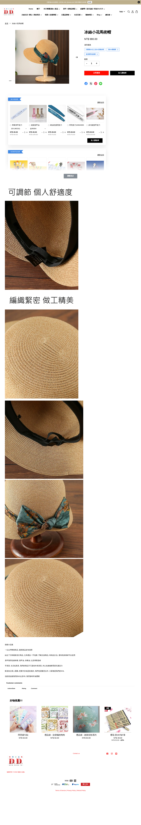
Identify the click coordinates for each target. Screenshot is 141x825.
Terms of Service (60, 790)
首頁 (6, 23)
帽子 (38, 9)
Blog (99, 15)
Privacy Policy (71, 790)
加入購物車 (95, 140)
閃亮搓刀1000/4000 (75, 125)
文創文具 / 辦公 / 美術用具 (32, 15)
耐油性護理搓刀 (55, 125)
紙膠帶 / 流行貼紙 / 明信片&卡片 (92, 9)
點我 (89, 2)
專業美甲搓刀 (16, 125)
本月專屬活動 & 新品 (52, 9)
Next (76, 57)
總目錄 (108, 15)
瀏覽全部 (100, 102)
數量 (86, 59)
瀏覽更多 (70, 176)
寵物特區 (89, 15)
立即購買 (96, 73)
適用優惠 (87, 45)
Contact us (76, 753)
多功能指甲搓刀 (93, 125)
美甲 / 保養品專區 (70, 9)
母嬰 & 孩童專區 (51, 15)
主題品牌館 (66, 15)
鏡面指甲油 (34, 125)
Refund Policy (81, 790)
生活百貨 (78, 15)
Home (31, 9)
